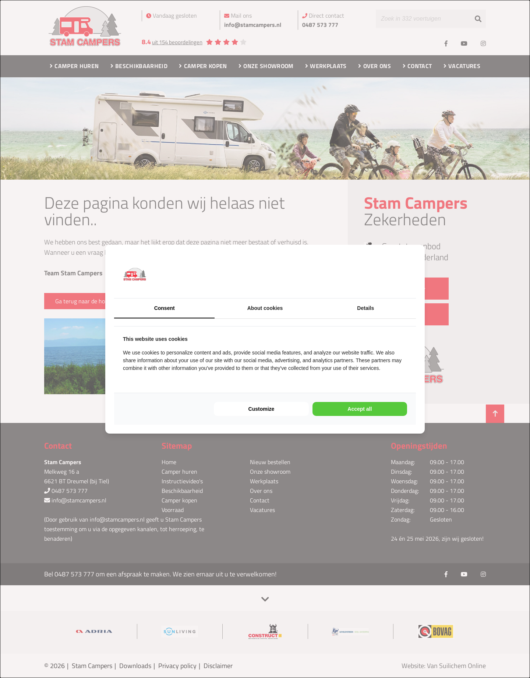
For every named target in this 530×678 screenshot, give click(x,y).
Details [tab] (365, 308)
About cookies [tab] (265, 308)
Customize (261, 409)
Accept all (359, 409)
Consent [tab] (164, 308)
